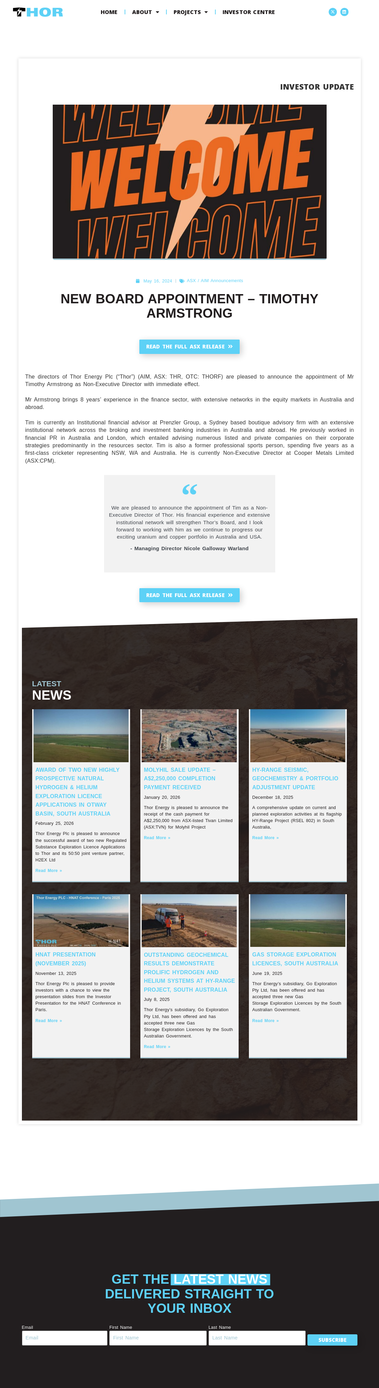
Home (109, 12)
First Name (118, 1330)
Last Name (215, 1330)
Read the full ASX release (189, 347)
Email (27, 1330)
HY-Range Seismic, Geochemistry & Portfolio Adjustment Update (295, 781)
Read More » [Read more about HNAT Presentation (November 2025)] (49, 1023)
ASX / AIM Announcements (215, 280)
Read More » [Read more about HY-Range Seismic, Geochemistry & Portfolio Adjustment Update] (265, 840)
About (145, 12)
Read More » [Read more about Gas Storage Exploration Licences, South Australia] (265, 1023)
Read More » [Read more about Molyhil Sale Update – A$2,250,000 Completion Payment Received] (157, 840)
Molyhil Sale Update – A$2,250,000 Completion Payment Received (180, 781)
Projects (191, 12)
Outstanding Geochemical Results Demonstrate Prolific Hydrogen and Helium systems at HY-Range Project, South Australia (189, 975)
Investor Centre (249, 12)
